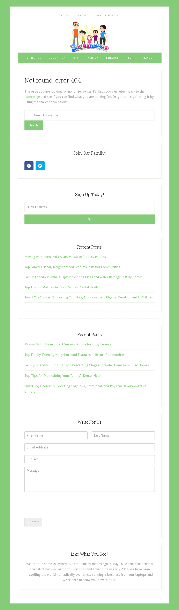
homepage (32, 97)
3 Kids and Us (89, 36)
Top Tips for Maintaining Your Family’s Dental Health (61, 287)
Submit (33, 522)
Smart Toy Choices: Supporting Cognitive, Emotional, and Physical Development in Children (88, 297)
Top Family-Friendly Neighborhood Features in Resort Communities (72, 267)
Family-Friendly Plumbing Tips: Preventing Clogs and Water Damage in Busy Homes (83, 277)
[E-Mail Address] (89, 207)
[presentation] (55, 511)
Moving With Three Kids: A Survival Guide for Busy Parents (65, 257)
